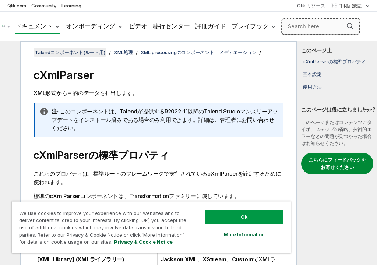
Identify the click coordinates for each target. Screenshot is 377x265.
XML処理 (123, 52)
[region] (151, 227)
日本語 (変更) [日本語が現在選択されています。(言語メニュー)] (351, 5)
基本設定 (312, 74)
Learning (71, 5)
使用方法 (312, 87)
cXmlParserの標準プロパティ (334, 61)
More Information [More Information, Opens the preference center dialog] (244, 234)
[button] (350, 26)
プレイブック (250, 26)
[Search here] (320, 26)
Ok (244, 217)
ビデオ (138, 26)
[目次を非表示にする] (9, 52)
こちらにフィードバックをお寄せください (337, 163)
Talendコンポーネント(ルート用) (70, 52)
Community (44, 5)
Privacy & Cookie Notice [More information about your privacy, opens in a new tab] (143, 242)
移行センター (171, 26)
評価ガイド (210, 26)
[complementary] (337, 153)
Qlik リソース (311, 5)
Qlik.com (16, 5)
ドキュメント (34, 26)
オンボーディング (90, 26)
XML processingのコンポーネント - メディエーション (199, 52)
